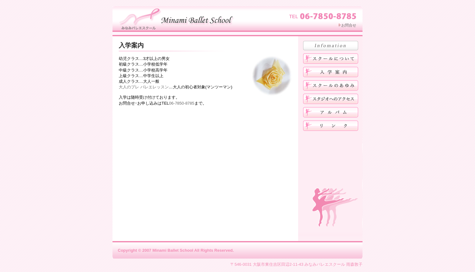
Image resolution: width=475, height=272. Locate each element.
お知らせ (330, 45)
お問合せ (348, 25)
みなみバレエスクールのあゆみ (330, 85)
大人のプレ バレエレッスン (144, 87)
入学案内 (131, 45)
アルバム (330, 112)
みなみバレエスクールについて (330, 58)
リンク (330, 126)
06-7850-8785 (181, 103)
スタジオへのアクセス (330, 99)
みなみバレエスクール (177, 18)
